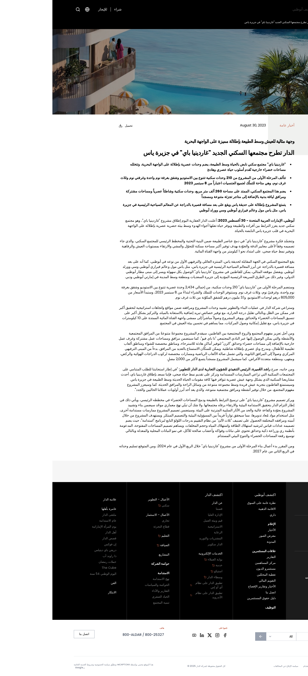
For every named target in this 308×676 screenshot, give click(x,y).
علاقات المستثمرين (186, 9)
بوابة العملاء (161, 559)
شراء (65, 9)
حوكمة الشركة (108, 564)
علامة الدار (57, 499)
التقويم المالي (214, 581)
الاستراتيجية (162, 527)
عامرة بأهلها (56, 509)
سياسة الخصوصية (279, 666)
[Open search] (25, 9)
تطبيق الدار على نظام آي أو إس (154, 585)
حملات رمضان (55, 562)
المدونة (218, 542)
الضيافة (110, 545)
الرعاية (165, 532)
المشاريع (111, 555)
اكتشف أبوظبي (253, 9)
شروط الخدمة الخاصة (30, 664)
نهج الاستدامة (108, 579)
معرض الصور (215, 536)
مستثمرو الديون (213, 569)
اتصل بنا (282, 572)
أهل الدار (58, 532)
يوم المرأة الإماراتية (52, 527)
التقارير (218, 557)
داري (220, 515)
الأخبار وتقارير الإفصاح (209, 586)
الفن (61, 583)
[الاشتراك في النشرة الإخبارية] (208, 636)
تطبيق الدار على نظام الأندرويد (154, 595)
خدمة (165, 565)
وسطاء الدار (160, 577)
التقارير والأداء (108, 591)
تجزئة (283, 542)
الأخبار (269, 22)
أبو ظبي (282, 560)
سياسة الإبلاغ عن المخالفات (270, 578)
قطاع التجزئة (109, 527)
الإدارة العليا (162, 515)
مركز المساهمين (213, 563)
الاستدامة (111, 573)
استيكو (164, 571)
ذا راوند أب (57, 556)
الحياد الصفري (108, 597)
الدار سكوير (162, 544)
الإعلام (210, 9)
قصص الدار (57, 538)
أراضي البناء (279, 506)
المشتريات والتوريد (158, 538)
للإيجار (50, 9)
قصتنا (166, 509)
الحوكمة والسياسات (104, 585)
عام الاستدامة (55, 521)
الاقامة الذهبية (214, 509)
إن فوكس (58, 544)
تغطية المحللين (213, 575)
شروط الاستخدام (258, 666)
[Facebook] (172, 635)
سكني (281, 500)
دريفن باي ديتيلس (53, 550)
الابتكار (60, 592)
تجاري (283, 536)
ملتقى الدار (57, 515)
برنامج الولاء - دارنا (273, 566)
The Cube (56, 568)
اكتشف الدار (229, 9)
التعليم (111, 536)
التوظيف (161, 9)
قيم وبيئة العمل (160, 521)
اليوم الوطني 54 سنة (50, 574)
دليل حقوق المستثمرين (209, 598)
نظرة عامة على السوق (209, 503)
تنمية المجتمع (109, 603)
